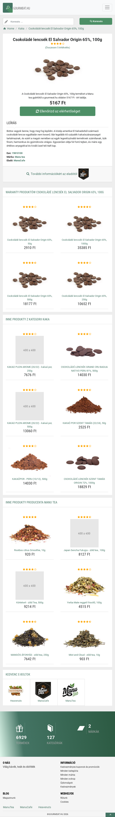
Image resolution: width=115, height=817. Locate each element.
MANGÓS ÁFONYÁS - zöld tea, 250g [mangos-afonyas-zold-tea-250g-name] (30, 654)
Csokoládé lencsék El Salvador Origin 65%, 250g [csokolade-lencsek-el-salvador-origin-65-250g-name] (84, 297)
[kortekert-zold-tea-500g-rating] (30, 569)
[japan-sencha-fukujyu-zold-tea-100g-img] (84, 533)
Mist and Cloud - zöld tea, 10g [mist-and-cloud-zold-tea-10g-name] (84, 654)
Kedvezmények (68, 786)
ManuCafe (19, 160)
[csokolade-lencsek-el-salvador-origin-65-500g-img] (30, 279)
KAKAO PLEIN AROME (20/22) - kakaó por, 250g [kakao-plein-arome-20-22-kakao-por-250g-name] (29, 369)
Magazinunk (9, 798)
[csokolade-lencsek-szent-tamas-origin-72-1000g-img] (84, 462)
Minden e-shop (67, 779)
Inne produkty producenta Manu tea (31, 502)
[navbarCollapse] (107, 7)
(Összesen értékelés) (57, 47)
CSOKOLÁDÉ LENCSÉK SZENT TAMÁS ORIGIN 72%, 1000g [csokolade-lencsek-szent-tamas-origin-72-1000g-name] (84, 481)
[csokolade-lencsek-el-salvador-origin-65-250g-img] (84, 279)
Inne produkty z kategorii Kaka (27, 319)
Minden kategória (69, 771)
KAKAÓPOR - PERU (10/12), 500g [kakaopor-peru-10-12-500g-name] (29, 479)
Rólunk (63, 798)
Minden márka (67, 775)
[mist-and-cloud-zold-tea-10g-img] (84, 638)
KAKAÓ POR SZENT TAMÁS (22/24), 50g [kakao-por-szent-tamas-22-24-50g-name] (84, 423)
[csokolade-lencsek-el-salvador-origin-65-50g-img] (30, 223)
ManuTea (8, 807)
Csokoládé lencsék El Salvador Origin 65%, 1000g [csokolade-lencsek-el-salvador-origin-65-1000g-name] (84, 241)
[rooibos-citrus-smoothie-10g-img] (30, 533)
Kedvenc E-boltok (18, 674)
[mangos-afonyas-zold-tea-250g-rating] (30, 622)
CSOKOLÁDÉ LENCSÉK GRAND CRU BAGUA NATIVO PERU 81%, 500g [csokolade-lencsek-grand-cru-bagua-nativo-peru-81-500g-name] (84, 369)
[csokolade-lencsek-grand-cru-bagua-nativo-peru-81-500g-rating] (84, 334)
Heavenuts (44, 807)
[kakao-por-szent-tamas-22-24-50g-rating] (84, 390)
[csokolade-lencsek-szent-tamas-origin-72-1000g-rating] (84, 446)
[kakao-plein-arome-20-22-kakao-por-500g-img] (30, 406)
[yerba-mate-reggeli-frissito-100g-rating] (84, 569)
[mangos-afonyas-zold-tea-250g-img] (30, 638)
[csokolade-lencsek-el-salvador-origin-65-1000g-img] (84, 223)
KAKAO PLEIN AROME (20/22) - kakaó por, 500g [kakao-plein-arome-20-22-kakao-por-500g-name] (29, 425)
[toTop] (110, 815)
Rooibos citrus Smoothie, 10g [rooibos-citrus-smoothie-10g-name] (29, 550)
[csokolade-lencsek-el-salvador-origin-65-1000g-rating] (84, 207)
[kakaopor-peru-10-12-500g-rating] (30, 446)
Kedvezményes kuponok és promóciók (80, 767)
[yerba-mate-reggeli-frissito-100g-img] (84, 585)
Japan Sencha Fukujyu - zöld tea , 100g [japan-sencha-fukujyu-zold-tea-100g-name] (84, 550)
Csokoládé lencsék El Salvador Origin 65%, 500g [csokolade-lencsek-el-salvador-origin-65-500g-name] (29, 297)
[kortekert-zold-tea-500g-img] (30, 585)
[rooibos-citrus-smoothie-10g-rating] (30, 517)
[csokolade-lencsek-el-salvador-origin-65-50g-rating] (30, 207)
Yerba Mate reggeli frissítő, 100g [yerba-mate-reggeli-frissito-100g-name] (84, 602)
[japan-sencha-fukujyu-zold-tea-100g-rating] (84, 517)
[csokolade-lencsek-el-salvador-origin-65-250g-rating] (84, 263)
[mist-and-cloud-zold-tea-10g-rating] (84, 622)
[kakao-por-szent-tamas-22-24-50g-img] (84, 406)
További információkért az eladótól (57, 174)
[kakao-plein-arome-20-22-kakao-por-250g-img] (30, 350)
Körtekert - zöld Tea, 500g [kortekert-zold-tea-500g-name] (29, 602)
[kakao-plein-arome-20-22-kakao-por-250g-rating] (30, 334)
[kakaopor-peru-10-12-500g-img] (30, 462)
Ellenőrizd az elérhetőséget (57, 111)
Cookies (64, 802)
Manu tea (20, 156)
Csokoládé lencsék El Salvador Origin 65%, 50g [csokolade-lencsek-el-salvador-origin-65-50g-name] (29, 241)
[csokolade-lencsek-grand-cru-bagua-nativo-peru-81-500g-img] (84, 350)
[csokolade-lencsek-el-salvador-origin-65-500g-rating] (30, 263)
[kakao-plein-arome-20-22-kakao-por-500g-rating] (30, 390)
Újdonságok (66, 782)
